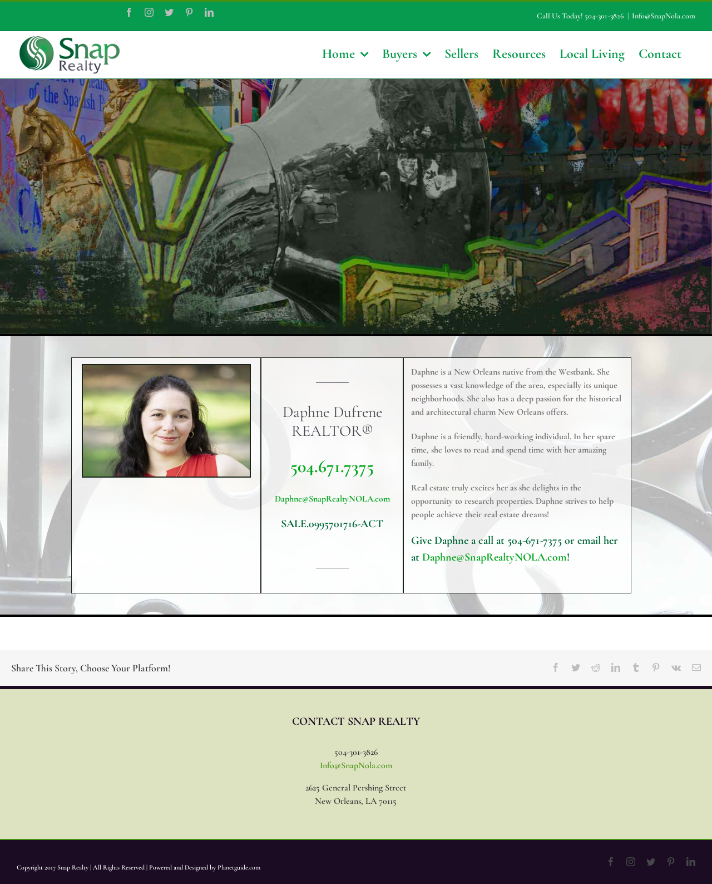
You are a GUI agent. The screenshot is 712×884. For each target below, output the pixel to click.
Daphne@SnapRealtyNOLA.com (332, 498)
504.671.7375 (332, 466)
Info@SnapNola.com (663, 16)
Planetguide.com (238, 867)
